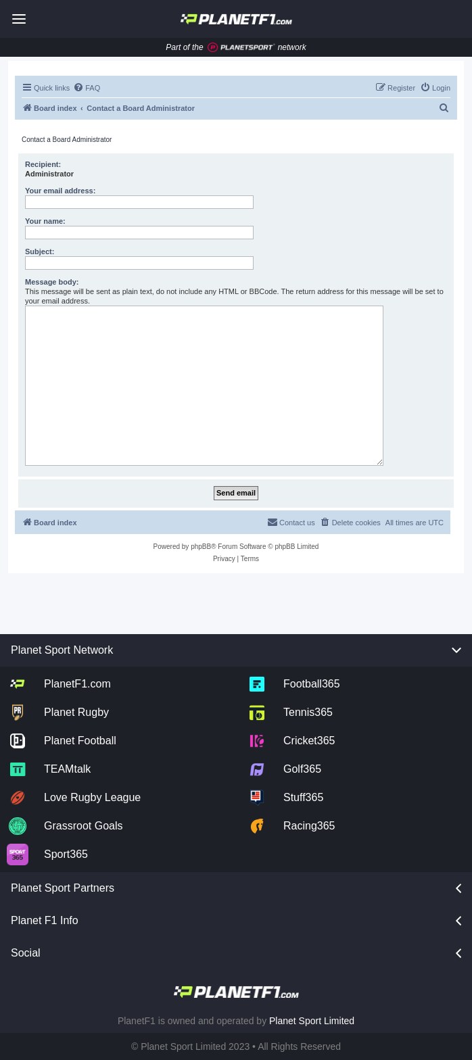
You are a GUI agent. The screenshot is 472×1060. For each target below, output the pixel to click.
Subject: (39, 251)
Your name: (45, 221)
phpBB (201, 546)
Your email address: (60, 191)
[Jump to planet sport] (241, 48)
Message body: (51, 282)
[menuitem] (86, 88)
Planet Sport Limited (311, 1020)
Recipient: (43, 164)
